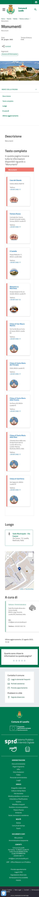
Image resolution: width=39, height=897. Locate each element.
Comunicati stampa (18, 825)
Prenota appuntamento (18, 869)
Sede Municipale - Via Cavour (21, 535)
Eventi (18, 828)
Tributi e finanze (18, 810)
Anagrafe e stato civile (18, 788)
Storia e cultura (24, 19)
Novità (9, 19)
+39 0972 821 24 (15, 300)
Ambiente (18, 812)
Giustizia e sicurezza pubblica (18, 807)
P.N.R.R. (18, 880)
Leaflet (21, 589)
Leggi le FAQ (18, 872)
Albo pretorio (18, 838)
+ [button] (8, 554)
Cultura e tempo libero (18, 790)
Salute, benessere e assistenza (18, 815)
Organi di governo (18, 766)
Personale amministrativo (18, 777)
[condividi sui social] (6, 46)
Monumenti (4, 21)
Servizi (18, 784)
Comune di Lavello (22, 9)
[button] (36, 2)
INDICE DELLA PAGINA (10, 89)
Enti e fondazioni (18, 772)
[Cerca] (35, 9)
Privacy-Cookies (7, 890)
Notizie (15, 19)
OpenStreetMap (29, 589)
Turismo (18, 801)
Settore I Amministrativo (17, 604)
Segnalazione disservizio (19, 875)
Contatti (18, 844)
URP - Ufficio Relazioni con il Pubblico (18, 862)
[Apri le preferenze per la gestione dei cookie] (3, 893)
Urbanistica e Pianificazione (18, 799)
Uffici (18, 769)
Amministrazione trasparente (18, 840)
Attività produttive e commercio (18, 796)
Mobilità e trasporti (18, 804)
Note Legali (18, 890)
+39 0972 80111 (18, 856)
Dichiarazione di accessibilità (18, 877)
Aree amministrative (18, 764)
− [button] (8, 557)
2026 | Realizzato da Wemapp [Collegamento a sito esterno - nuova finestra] (19, 895)
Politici (18, 775)
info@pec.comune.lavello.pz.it (18, 858)
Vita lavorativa (18, 793)
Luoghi (18, 780)
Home (3, 19)
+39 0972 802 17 (15, 189)
